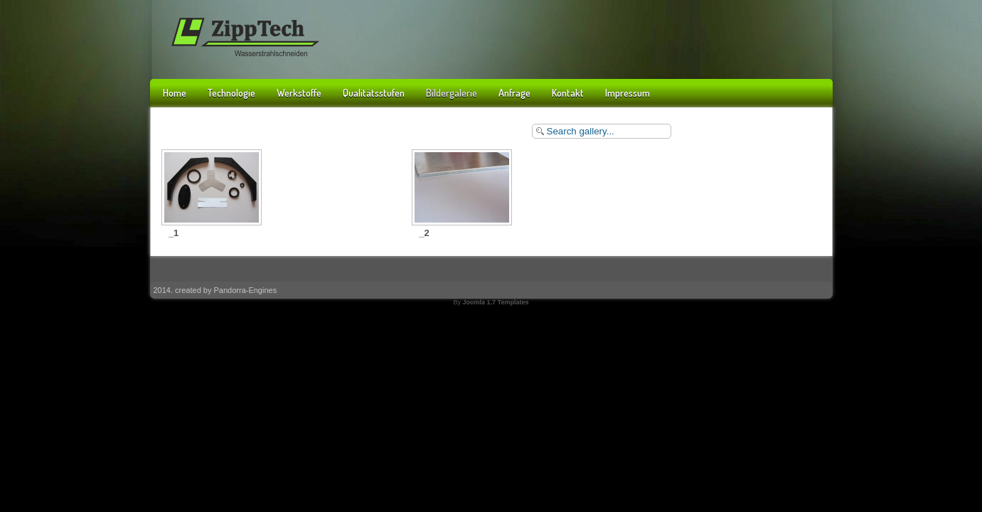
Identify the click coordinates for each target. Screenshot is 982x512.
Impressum (627, 93)
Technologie (231, 93)
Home (174, 93)
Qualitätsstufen (374, 93)
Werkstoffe (299, 93)
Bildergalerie (451, 93)
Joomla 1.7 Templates (496, 302)
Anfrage (514, 93)
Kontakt (568, 93)
